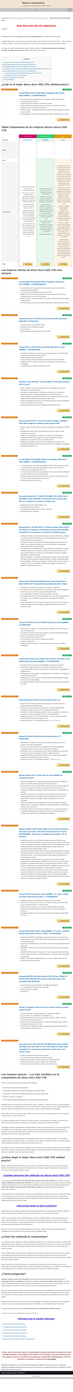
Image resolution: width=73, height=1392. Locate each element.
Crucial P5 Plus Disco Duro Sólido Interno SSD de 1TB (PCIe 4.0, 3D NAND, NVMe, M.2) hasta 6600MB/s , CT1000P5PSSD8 (44, 665)
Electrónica (27, 18)
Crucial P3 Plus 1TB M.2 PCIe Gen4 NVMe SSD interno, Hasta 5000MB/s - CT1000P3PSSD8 (42, 353)
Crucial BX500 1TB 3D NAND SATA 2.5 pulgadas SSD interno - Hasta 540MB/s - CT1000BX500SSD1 (42, 99)
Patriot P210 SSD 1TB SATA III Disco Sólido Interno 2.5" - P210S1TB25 (40, 742)
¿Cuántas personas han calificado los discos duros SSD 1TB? (23, 77)
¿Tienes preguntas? (8, 84)
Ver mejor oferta (64, 124)
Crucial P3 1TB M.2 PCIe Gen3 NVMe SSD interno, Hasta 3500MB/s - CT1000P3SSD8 (44, 628)
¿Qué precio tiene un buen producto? (16, 79)
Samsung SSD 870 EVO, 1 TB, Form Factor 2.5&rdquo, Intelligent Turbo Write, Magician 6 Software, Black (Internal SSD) (43, 426)
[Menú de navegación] (70, 9)
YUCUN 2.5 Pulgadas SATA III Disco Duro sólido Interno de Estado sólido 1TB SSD (44, 1013)
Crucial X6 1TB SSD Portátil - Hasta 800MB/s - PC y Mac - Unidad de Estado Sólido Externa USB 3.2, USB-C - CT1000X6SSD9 (44, 937)
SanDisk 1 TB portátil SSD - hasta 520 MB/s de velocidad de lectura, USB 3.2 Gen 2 (44, 388)
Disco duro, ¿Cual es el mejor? (40, 18)
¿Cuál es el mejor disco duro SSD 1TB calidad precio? (19, 66)
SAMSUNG (45, 144)
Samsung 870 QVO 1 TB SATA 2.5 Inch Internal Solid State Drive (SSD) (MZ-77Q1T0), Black (43, 324)
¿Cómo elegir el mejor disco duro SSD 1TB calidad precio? (20, 75)
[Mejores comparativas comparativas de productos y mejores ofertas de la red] (36, 4)
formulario (52, 1376)
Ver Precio (28, 268)
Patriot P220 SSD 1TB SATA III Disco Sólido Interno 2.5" (39, 704)
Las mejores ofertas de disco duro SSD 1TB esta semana (19, 70)
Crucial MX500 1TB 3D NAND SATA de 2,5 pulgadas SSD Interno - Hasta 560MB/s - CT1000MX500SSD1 (43, 465)
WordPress (21, 1390)
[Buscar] (36, 10)
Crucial (63, 144)
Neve (3, 1390)
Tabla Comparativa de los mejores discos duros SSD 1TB (19, 68)
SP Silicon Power (27, 144)
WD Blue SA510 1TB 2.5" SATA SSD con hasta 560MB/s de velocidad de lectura (40, 781)
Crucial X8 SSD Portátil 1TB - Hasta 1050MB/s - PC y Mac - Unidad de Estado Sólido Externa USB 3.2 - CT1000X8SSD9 (43, 900)
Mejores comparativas (17, 18)
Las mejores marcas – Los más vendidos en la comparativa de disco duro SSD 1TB (27, 72)
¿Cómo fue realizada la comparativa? (14, 81)
